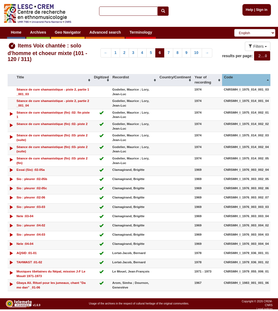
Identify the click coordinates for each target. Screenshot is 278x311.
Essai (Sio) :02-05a (31, 169)
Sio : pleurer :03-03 (31, 207)
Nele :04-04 (25, 243)
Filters (257, 46)
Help (249, 10)
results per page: (237, 56)
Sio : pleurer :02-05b (32, 179)
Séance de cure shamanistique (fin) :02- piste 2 (52, 124)
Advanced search (105, 32)
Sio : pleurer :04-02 (31, 225)
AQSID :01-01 (27, 253)
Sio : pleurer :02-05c (32, 188)
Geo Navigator (68, 32)
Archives (38, 32)
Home (16, 32)
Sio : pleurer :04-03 (31, 234)
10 (196, 53)
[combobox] (262, 56)
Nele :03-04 (25, 216)
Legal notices (265, 308)
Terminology (140, 32)
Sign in (261, 10)
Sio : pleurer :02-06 (31, 197)
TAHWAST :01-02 (29, 262)
